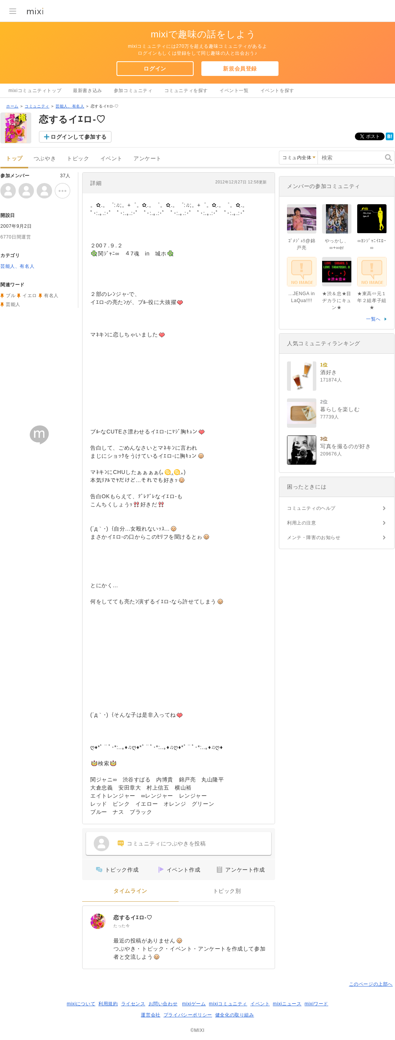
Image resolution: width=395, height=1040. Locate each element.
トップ (14, 158)
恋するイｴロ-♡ (132, 917)
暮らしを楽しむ (340, 409)
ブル (10, 295)
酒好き (328, 372)
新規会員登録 (240, 69)
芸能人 (13, 304)
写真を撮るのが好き (345, 446)
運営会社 (150, 1015)
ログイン (154, 69)
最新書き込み (87, 90)
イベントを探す (277, 90)
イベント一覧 (234, 90)
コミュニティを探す (186, 90)
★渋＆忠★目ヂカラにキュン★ (336, 300)
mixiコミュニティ (228, 1003)
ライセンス (133, 1003)
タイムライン (130, 891)
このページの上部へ (371, 984)
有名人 (51, 295)
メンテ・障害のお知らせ (314, 537)
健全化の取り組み (234, 1015)
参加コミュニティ (133, 90)
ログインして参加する (79, 137)
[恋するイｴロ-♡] (98, 921)
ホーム (12, 106)
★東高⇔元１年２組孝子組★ (372, 300)
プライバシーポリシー (188, 1015)
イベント (111, 158)
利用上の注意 (301, 523)
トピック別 (227, 891)
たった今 (121, 926)
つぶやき (45, 158)
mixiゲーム (194, 1003)
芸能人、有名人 (70, 106)
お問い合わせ (163, 1003)
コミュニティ (37, 106)
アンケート (147, 158)
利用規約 (108, 1003)
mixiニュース (287, 1003)
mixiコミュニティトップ (34, 90)
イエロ (29, 295)
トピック (78, 158)
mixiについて (81, 1003)
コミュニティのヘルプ (311, 508)
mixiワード (316, 1003)
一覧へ (373, 319)
